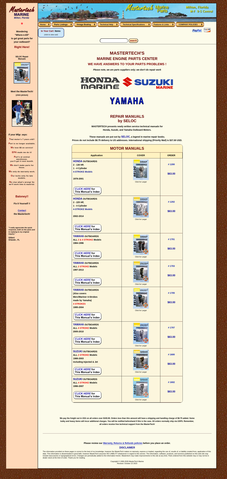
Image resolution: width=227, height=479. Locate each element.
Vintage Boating (83, 24)
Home (43, 24)
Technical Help (106, 24)
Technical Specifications (134, 24)
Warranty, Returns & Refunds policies (123, 447)
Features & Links (162, 24)
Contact (22, 210)
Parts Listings (61, 24)
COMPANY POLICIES (188, 24)
